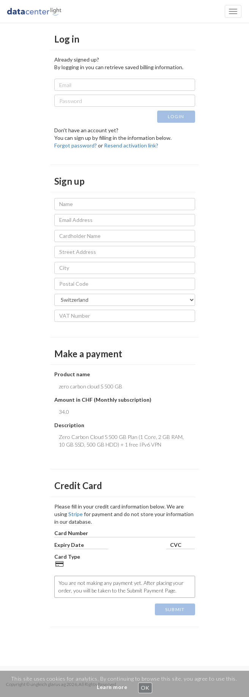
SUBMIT (175, 609)
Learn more (112, 687)
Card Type (67, 556)
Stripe (75, 514)
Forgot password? (75, 145)
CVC (175, 545)
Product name (72, 374)
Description (69, 425)
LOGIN (176, 116)
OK (145, 687)
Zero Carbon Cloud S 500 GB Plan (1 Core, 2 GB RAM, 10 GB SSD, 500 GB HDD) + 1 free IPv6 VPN (124, 442)
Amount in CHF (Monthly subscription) (102, 399)
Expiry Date (69, 545)
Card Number (71, 533)
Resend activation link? (131, 145)
